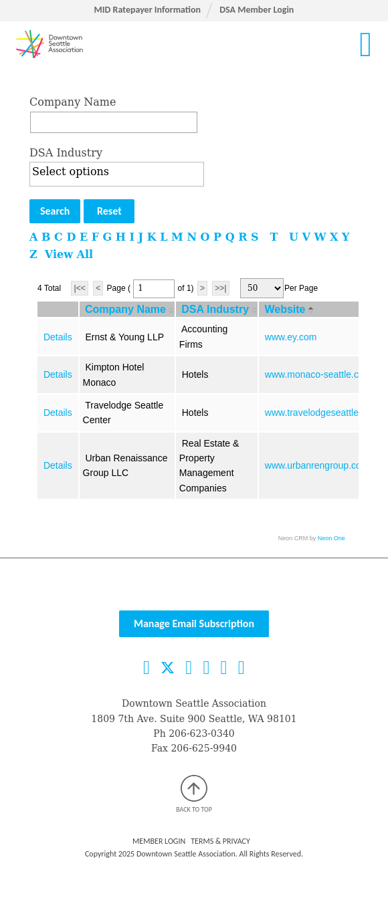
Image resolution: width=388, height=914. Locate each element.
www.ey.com (291, 337)
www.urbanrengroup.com (317, 465)
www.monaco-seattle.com (318, 374)
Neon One (331, 538)
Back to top (194, 794)
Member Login (158, 841)
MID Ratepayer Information (147, 9)
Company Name (72, 102)
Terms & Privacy (220, 841)
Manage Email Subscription (194, 623)
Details (57, 337)
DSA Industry (65, 152)
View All (69, 254)
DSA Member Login (256, 9)
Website (284, 309)
